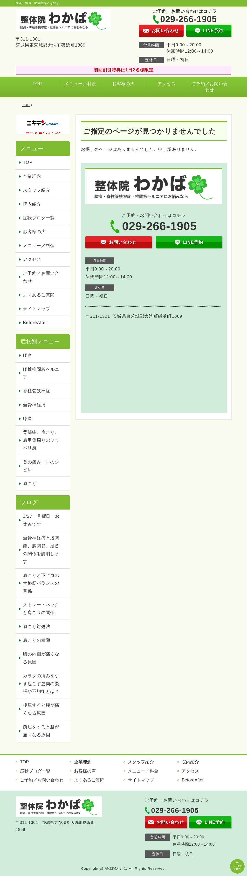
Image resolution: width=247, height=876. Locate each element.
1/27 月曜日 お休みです (41, 520)
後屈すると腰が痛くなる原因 (41, 709)
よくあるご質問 (39, 294)
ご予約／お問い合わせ (210, 86)
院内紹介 (32, 204)
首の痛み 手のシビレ (41, 466)
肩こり (30, 483)
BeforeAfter (35, 322)
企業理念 (32, 176)
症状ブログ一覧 (39, 217)
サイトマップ (36, 308)
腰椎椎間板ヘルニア (41, 373)
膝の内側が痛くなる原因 (41, 658)
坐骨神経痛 (34, 404)
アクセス (167, 83)
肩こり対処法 (36, 626)
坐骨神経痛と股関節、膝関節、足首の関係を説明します (41, 550)
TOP (37, 83)
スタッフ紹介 (36, 190)
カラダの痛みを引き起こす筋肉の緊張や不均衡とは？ (41, 683)
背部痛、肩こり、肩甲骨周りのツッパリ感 (41, 440)
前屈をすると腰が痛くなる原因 (41, 730)
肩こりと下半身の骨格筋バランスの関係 (41, 583)
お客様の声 (123, 83)
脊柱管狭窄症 (36, 390)
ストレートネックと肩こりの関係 (41, 608)
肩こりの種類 (36, 640)
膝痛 (27, 418)
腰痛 (27, 355)
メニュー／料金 (80, 83)
